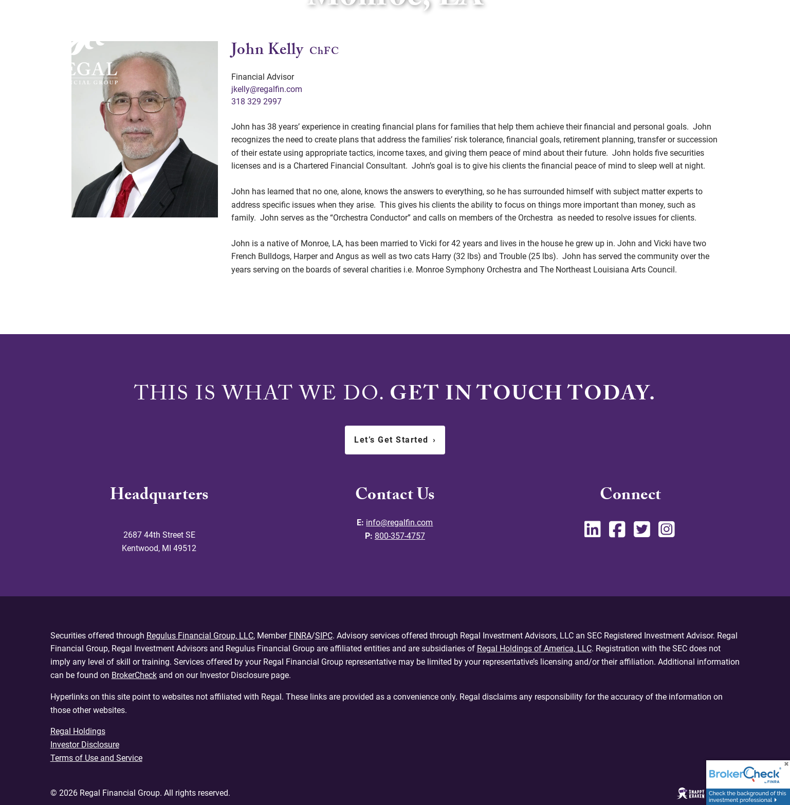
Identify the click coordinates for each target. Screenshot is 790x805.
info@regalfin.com (399, 522)
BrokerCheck (134, 675)
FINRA (299, 636)
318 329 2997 (256, 101)
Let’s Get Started (395, 440)
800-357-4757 (400, 536)
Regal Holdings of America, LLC (534, 648)
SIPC (323, 636)
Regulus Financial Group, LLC (199, 636)
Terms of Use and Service (96, 757)
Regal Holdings (77, 731)
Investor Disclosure (84, 744)
